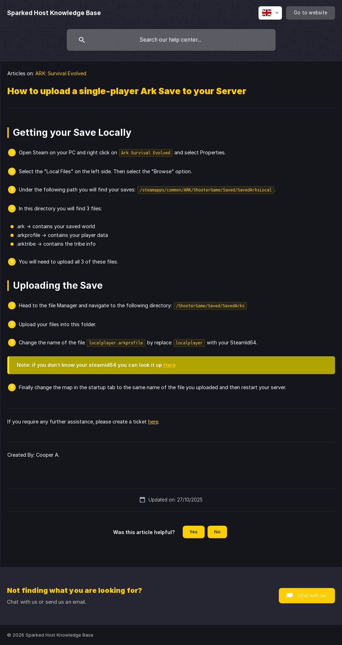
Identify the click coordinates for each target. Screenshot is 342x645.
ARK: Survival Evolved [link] (60, 73)
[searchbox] (171, 40)
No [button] (217, 531)
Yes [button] (193, 531)
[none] (54, 13)
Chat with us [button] (312, 595)
